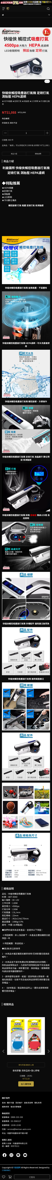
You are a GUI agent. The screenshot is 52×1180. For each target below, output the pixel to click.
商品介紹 (14, 154)
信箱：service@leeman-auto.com (16, 1129)
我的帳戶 (19, 1102)
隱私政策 (38, 1102)
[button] (48, 1051)
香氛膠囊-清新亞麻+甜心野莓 (26, 1070)
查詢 (4, 1102)
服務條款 (5, 1106)
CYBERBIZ (6, 1170)
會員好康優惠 (15, 1106)
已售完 (32, 1177)
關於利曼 (10, 1102)
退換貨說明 (28, 1102)
